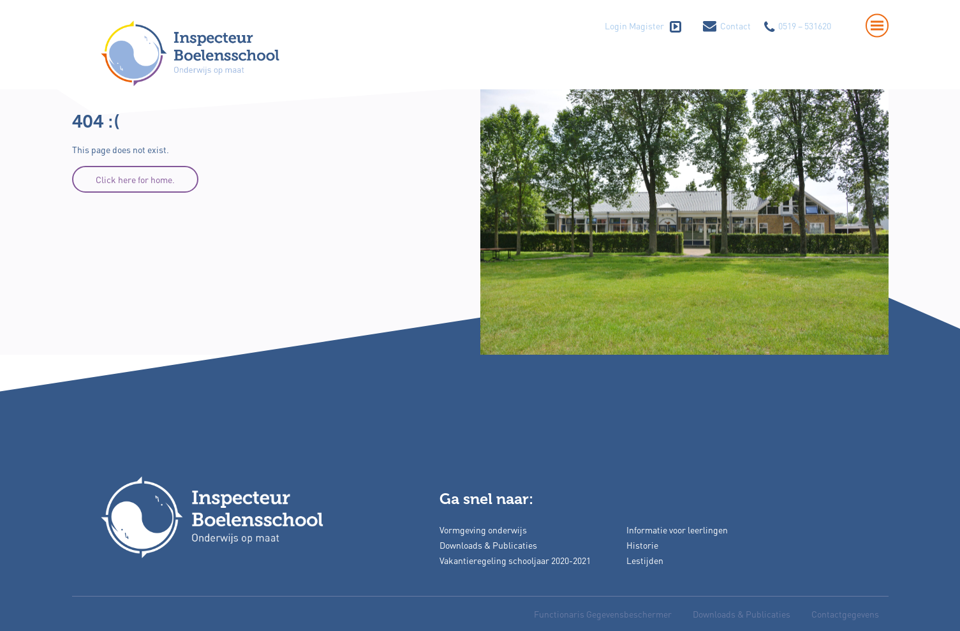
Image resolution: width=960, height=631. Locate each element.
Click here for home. (135, 179)
